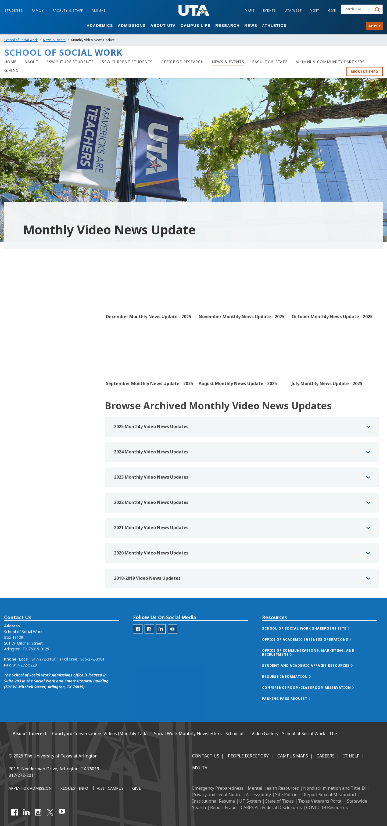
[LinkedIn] (26, 812)
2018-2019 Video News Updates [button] (147, 605)
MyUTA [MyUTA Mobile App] (199, 768)
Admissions (132, 25)
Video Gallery (20, 408)
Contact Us (205, 756)
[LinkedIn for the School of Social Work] (161, 646)
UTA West (293, 10)
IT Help (351, 756)
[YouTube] (62, 812)
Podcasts (16, 363)
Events (269, 10)
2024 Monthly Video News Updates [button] (151, 478)
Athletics (274, 25)
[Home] (10, 62)
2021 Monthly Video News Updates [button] (151, 554)
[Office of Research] (182, 62)
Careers (326, 756)
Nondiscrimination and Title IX (334, 788)
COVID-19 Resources (327, 807)
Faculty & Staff (68, 10)
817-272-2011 (22, 775)
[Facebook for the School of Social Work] (137, 646)
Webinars (16, 374)
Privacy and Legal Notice (217, 795)
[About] (31, 62)
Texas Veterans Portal (320, 801)
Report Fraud (223, 807)
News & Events (54, 40)
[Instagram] (38, 812)
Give (332, 10)
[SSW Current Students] (127, 62)
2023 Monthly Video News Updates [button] (151, 504)
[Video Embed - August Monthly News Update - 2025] (242, 373)
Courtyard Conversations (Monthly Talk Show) (50, 352)
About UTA (163, 25)
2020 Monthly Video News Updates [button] (151, 579)
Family (37, 10)
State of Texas (279, 801)
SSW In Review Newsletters (33, 329)
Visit (314, 10)
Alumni (98, 10)
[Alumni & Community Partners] (330, 62)
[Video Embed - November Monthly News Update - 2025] (242, 306)
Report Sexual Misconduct (330, 795)
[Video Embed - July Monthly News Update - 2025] (335, 373)
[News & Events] (228, 62)
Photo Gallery (20, 397)
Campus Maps (292, 756)
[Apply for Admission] (30, 789)
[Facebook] (14, 812)
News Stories (20, 307)
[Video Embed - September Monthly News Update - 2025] (149, 373)
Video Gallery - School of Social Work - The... (295, 733)
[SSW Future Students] (70, 62)
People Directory (248, 756)
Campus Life (195, 25)
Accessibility (258, 795)
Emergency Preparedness (217, 788)
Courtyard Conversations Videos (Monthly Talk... (100, 733)
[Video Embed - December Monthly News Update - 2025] (149, 306)
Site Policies (287, 795)
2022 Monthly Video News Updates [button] (151, 529)
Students (14, 10)
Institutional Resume (213, 801)
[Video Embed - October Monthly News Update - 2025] (335, 306)
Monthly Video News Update (36, 341)
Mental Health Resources (273, 788)
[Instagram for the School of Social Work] (149, 646)
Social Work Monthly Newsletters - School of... (200, 733)
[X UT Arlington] (50, 812)
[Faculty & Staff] (269, 62)
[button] (311, 646)
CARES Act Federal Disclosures (271, 807)
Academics (100, 25)
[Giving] (11, 70)
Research (227, 25)
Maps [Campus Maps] (250, 10)
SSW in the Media (24, 318)
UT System (250, 801)
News (250, 25)
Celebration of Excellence (31, 386)
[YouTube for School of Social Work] (172, 646)
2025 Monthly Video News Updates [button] (151, 453)
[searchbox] (357, 9)
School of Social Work (21, 40)
